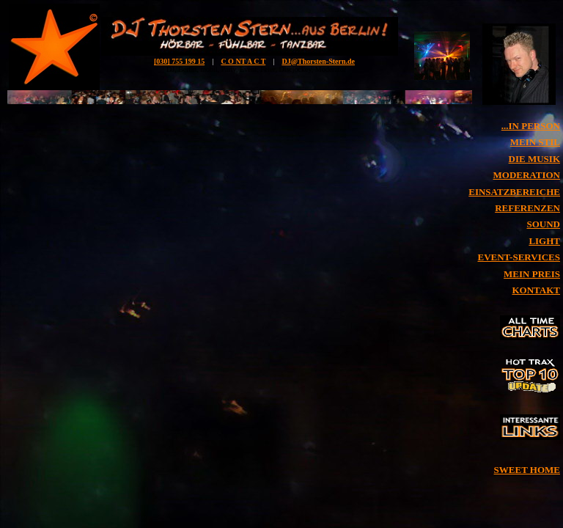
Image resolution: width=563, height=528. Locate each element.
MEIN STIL (535, 141)
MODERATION (526, 174)
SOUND (543, 224)
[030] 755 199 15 (179, 61)
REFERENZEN (527, 207)
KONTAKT (536, 290)
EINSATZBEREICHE (514, 191)
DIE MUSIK (534, 158)
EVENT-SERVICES (519, 257)
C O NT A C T (243, 61)
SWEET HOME (527, 469)
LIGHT (544, 240)
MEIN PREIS (532, 273)
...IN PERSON (530, 125)
